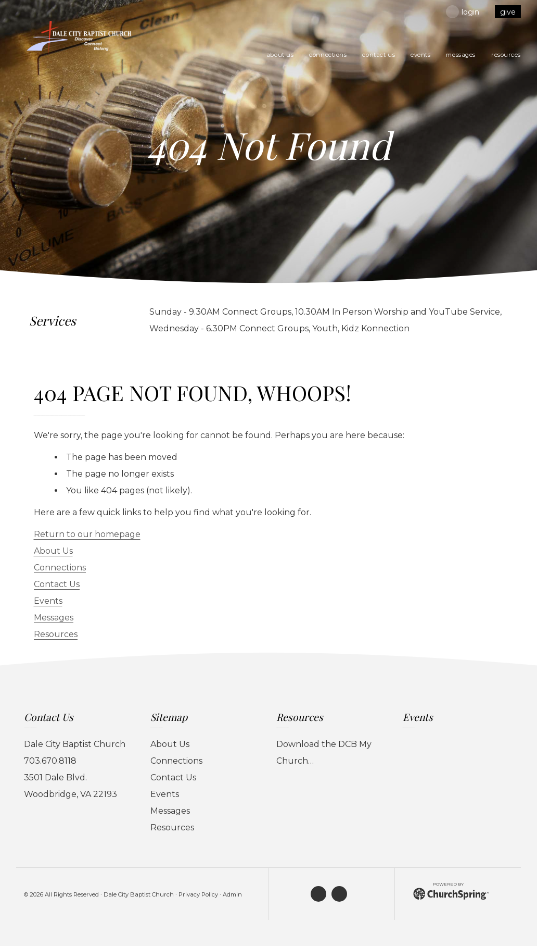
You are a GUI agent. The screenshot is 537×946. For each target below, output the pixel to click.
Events (48, 601)
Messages (53, 618)
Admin (232, 894)
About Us (53, 551)
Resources (56, 634)
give (508, 12)
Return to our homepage (87, 534)
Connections (60, 567)
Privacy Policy (198, 894)
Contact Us (57, 584)
